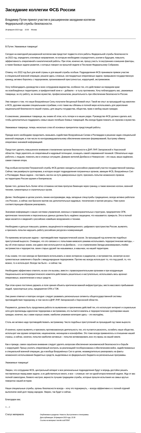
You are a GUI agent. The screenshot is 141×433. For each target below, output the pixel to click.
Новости (62, 415)
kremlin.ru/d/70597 (63, 420)
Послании (87, 64)
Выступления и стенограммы (78, 415)
